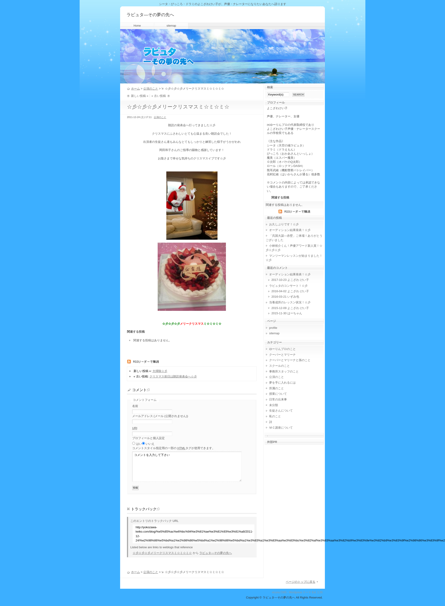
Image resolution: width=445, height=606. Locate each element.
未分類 (273, 405)
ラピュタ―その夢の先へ (150, 14)
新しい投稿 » (139, 95)
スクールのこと (279, 365)
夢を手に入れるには (282, 382)
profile (273, 327)
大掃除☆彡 (159, 371)
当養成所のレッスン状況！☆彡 (290, 302)
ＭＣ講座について (281, 427)
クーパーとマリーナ (282, 354)
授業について (278, 393)
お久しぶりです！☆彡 (284, 224)
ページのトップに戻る (300, 581)
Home (137, 25)
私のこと (275, 416)
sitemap (171, 25)
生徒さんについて (281, 410)
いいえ (150, 443)
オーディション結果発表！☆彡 (290, 230)
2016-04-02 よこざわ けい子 (290, 291)
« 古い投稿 (159, 95)
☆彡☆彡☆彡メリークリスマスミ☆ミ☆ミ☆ (162, 553)
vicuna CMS (279, 592)
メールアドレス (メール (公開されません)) (160, 416)
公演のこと (150, 88)
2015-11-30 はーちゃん (286, 313)
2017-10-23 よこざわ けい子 (290, 280)
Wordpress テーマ (300, 592)
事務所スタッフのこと (284, 371)
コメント (173, 448)
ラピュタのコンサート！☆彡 (288, 285)
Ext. (314, 592)
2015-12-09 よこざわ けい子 (290, 308)
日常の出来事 (278, 399)
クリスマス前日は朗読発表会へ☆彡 (173, 376)
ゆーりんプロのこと (282, 349)
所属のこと (276, 388)
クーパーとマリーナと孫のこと (290, 360)
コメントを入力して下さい (187, 467)
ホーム (135, 88)
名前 (135, 406)
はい (139, 443)
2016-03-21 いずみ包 (285, 296)
